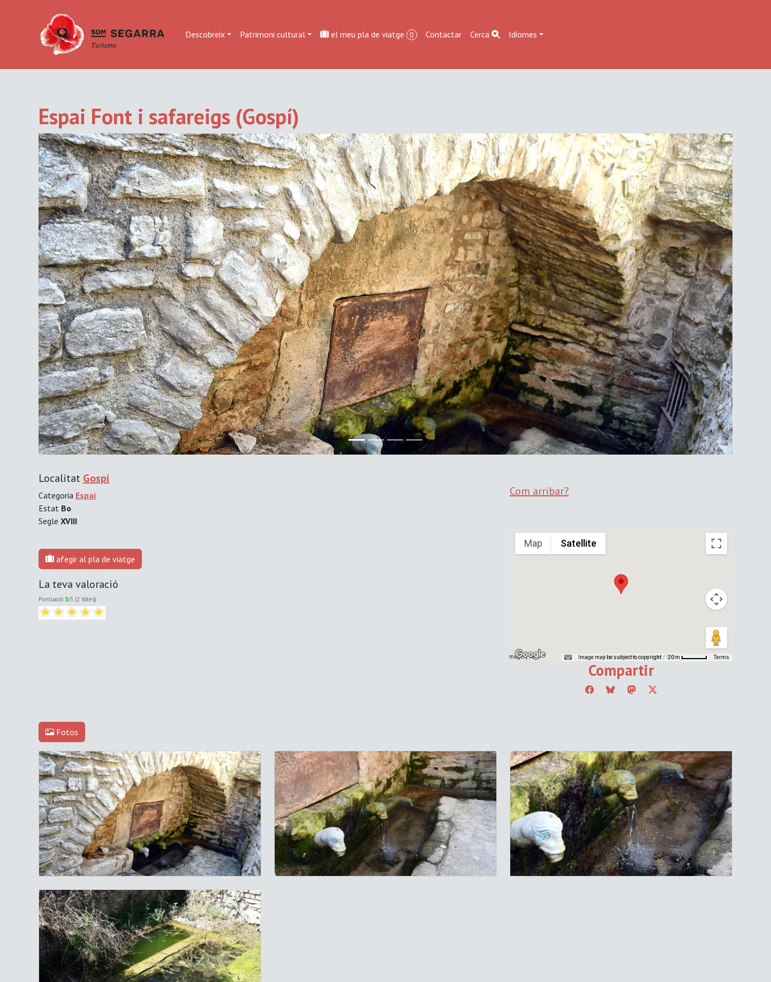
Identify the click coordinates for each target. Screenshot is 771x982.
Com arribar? (539, 491)
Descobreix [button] (205, 34)
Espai (85, 495)
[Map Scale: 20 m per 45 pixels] (687, 657)
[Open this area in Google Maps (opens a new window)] (530, 654)
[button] (621, 584)
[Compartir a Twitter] (652, 689)
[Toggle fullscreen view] (716, 543)
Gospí (96, 478)
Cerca (485, 34)
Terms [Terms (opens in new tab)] (721, 657)
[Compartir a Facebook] (589, 689)
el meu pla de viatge (368, 34)
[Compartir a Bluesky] (610, 689)
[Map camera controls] (716, 599)
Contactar (444, 34)
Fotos (62, 732)
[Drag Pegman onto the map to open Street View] (716, 637)
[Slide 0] (357, 440)
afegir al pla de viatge (90, 559)
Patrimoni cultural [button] (272, 34)
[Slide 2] (395, 440)
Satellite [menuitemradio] (578, 543)
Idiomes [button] (523, 34)
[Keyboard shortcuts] (568, 657)
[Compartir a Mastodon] (632, 689)
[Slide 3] (414, 440)
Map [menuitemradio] (533, 543)
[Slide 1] (376, 440)
